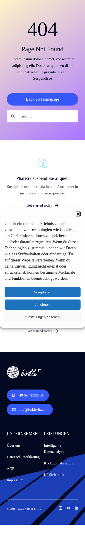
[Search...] (42, 116)
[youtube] (68, 508)
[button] (78, 214)
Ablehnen (42, 304)
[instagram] (60, 508)
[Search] (13, 116)
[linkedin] (76, 508)
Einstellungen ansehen (42, 317)
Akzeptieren (42, 292)
